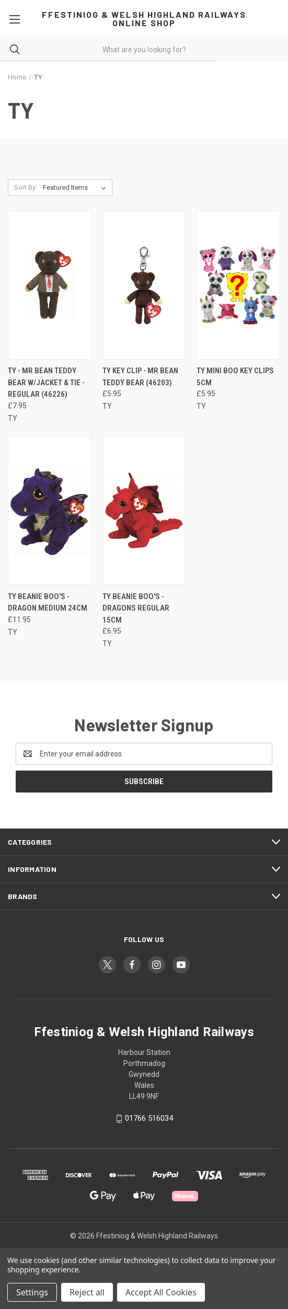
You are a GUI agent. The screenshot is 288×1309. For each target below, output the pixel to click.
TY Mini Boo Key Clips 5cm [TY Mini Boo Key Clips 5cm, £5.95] (235, 376)
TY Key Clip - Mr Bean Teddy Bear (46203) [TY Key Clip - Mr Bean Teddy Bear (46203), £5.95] (140, 376)
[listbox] (76, 188)
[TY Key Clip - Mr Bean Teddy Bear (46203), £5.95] (144, 285)
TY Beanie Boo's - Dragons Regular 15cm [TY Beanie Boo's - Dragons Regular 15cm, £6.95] (135, 608)
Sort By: (25, 187)
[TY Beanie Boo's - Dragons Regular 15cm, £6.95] (144, 510)
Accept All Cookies (161, 1292)
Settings (32, 1292)
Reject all (87, 1292)
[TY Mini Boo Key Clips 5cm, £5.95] (238, 285)
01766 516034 (149, 1118)
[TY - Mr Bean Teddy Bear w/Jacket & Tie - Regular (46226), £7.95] (49, 285)
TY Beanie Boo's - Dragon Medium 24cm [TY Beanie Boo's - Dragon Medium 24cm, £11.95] (47, 602)
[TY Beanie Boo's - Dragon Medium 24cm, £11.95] (49, 510)
